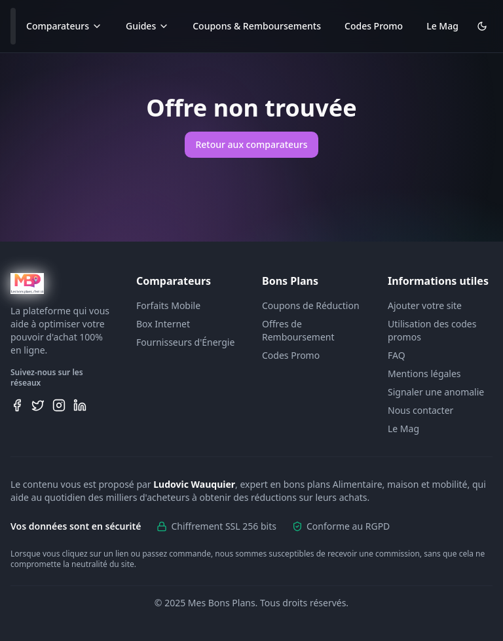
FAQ (396, 355)
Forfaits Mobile (168, 305)
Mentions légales (424, 373)
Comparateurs (64, 26)
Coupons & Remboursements (257, 26)
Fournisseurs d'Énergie (185, 342)
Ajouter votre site (425, 305)
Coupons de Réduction (311, 305)
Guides (147, 26)
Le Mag (442, 26)
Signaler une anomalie (436, 392)
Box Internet (163, 324)
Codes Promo (374, 26)
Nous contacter (420, 410)
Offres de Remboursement (298, 330)
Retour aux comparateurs (251, 144)
